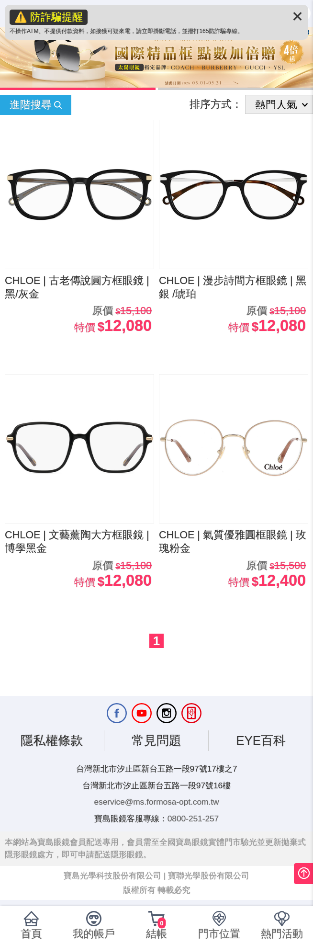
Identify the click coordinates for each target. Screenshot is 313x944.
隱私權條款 (52, 740)
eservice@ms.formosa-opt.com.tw (156, 802)
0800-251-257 (193, 818)
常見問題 (156, 740)
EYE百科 (261, 740)
